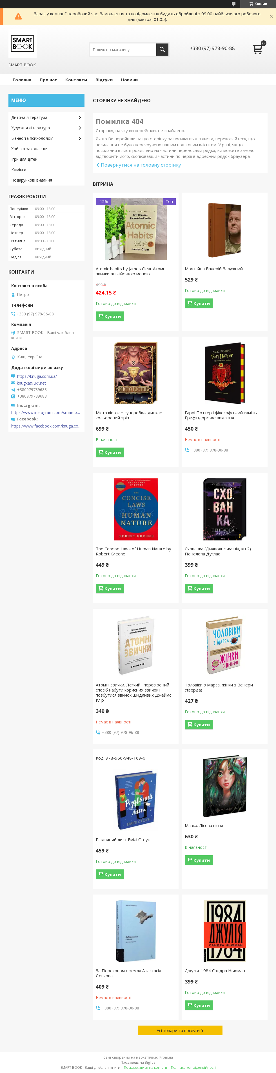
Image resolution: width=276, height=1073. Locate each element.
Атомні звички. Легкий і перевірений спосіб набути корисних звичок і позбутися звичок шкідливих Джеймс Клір (133, 692)
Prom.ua (166, 1057)
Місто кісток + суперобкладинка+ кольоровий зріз (129, 415)
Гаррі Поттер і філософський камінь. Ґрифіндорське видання (221, 415)
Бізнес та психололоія (32, 138)
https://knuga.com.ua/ (37, 376)
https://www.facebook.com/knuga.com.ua (46, 426)
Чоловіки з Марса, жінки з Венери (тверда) (219, 687)
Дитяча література (29, 117)
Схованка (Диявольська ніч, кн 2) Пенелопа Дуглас (218, 551)
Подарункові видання (31, 180)
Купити (112, 316)
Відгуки (104, 79)
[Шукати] (162, 49)
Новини (129, 79)
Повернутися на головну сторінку (141, 165)
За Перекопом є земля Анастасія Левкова (128, 973)
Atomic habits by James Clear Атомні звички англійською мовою (131, 271)
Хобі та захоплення (29, 148)
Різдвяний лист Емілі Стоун (123, 839)
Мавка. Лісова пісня (204, 825)
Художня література (30, 127)
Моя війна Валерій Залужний (214, 268)
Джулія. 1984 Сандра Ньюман (215, 970)
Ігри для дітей (24, 159)
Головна (22, 79)
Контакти (76, 79)
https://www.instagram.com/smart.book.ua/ (46, 412)
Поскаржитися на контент (145, 1067)
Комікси (18, 169)
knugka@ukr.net (31, 383)
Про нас (48, 79)
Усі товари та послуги (178, 1030)
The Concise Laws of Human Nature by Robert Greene (133, 551)
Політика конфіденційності (193, 1067)
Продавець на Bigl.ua (138, 1062)
